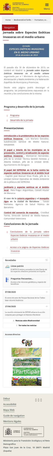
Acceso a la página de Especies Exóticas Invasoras (29, 249)
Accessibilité (9, 404)
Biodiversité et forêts (22, 20)
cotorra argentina (25, 198)
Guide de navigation (14, 415)
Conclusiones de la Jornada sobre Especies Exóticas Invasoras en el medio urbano (29, 235)
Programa (14, 115)
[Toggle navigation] (46, 6)
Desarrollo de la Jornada (21, 120)
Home (8, 20)
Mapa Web (9, 409)
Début (6, 398)
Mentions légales (12, 421)
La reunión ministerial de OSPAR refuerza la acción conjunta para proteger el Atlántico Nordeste (25, 313)
